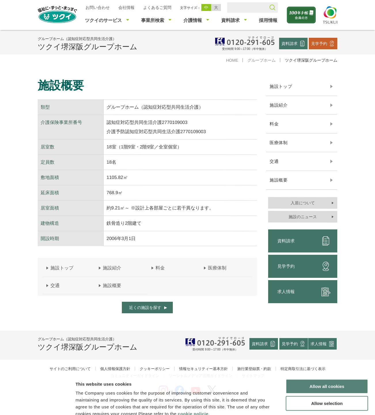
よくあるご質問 (157, 7)
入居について (303, 203)
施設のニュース (303, 216)
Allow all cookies (327, 352)
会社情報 (126, 7)
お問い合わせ (98, 7)
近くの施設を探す (145, 307)
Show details (302, 403)
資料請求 (289, 43)
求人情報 (303, 291)
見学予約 (319, 43)
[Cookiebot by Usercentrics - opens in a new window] (37, 403)
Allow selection (326, 369)
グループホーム (261, 60)
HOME (232, 60)
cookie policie (193, 380)
